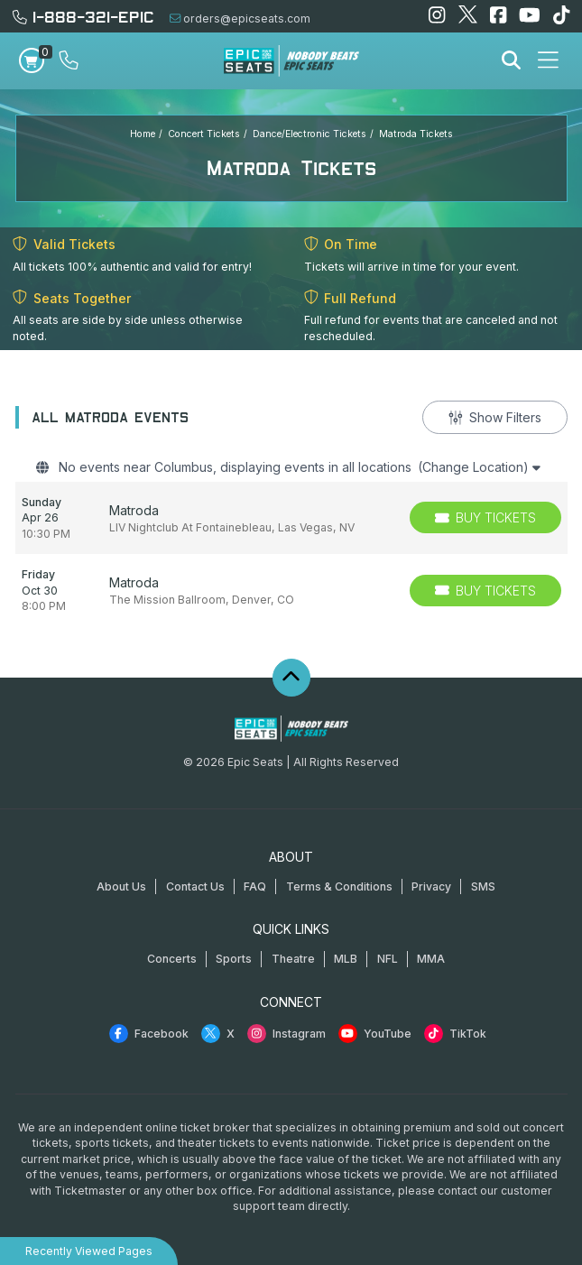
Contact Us (195, 886)
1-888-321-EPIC (83, 15)
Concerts (172, 958)
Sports (234, 958)
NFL (387, 958)
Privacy (431, 886)
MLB (345, 958)
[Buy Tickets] (485, 517)
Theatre (293, 958)
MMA (431, 958)
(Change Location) (479, 467)
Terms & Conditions (339, 886)
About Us (121, 886)
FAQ (255, 886)
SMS (483, 886)
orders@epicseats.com (240, 18)
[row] (291, 518)
